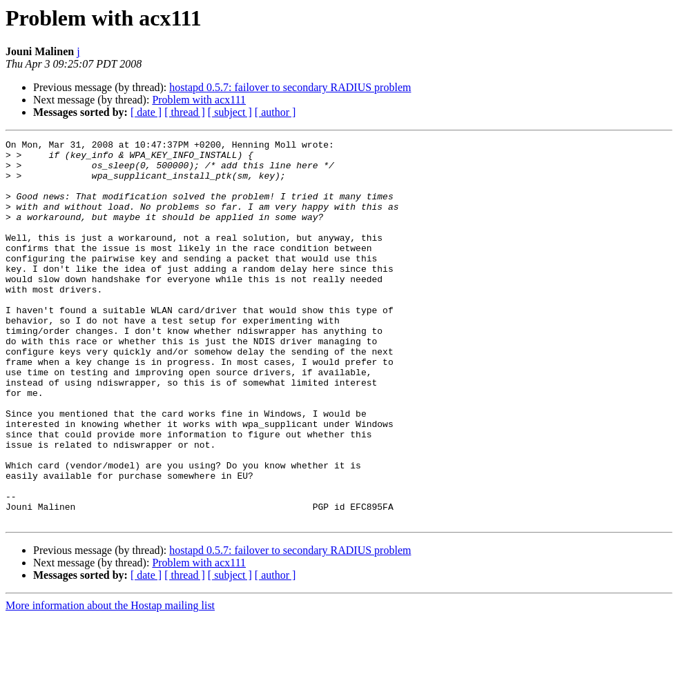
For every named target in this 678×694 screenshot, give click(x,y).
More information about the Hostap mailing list (110, 682)
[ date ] (146, 112)
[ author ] (275, 112)
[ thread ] (184, 112)
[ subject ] (230, 112)
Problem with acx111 (199, 100)
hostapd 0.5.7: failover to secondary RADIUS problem (290, 87)
